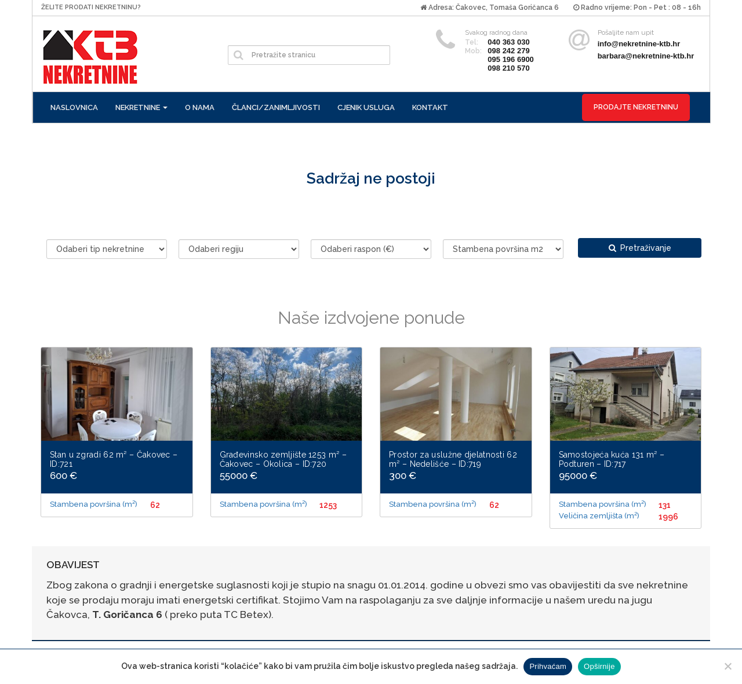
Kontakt (430, 107)
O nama (199, 107)
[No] (727, 666)
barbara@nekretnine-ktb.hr (646, 56)
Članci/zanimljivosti (276, 107)
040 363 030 (508, 42)
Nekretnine (141, 107)
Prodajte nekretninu (636, 107)
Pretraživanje (640, 248)
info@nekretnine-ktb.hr (639, 43)
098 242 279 (508, 50)
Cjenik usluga (366, 107)
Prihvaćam (547, 666)
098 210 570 (508, 68)
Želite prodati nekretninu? (91, 7)
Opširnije (599, 666)
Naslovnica (74, 107)
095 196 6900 (511, 59)
